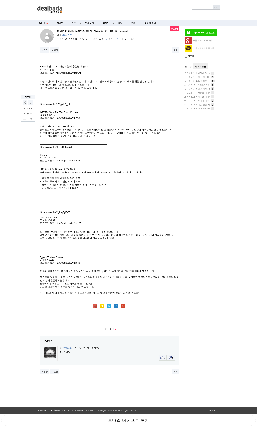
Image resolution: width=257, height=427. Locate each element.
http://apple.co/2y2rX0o (68, 160)
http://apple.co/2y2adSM (68, 72)
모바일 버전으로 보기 (128, 420)
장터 (133, 23)
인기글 (188, 66)
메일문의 (89, 410)
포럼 (120, 23)
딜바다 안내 (150, 23)
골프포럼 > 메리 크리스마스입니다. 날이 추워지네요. (210, 76)
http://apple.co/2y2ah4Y (68, 262)
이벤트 (60, 23)
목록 (175, 50)
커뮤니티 (89, 23)
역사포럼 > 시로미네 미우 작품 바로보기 (203, 100)
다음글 (55, 50)
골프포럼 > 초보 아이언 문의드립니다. (202, 80)
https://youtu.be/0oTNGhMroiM (56, 147)
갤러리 (106, 23)
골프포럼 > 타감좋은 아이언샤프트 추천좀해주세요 (208, 92)
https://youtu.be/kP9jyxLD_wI (55, 104)
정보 (74, 23)
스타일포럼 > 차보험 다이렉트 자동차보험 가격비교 (209, 96)
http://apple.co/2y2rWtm (68, 117)
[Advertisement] (142, 10)
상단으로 (213, 410)
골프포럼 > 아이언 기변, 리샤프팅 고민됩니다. (206, 88)
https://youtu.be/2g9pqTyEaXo (55, 212)
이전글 (44, 50)
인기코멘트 (200, 66)
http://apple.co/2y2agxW (68, 223)
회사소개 (41, 410)
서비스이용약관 (75, 410)
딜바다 (43, 23)
